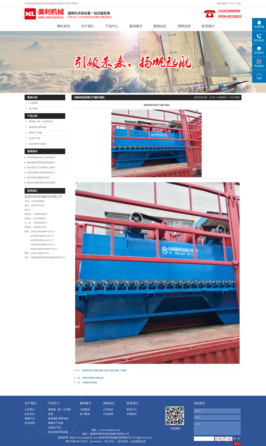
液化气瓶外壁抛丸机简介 (39, 177)
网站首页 (63, 26)
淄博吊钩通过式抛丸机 (93, 378)
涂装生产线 (34, 138)
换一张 (236, 438)
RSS (231, 3)
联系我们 (208, 26)
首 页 (212, 97)
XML (238, 3)
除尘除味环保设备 (37, 144)
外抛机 (123, 370)
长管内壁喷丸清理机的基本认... (42, 172)
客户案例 (33, 108)
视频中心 (30, 418)
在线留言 (132, 413)
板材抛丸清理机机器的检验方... (42, 162)
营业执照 (30, 422)
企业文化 (30, 413)
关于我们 (87, 26)
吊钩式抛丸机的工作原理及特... (42, 157)
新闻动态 (159, 26)
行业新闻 (108, 413)
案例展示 (135, 26)
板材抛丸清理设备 (37, 127)
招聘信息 (184, 26)
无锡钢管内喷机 (89, 382)
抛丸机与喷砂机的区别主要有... (42, 182)
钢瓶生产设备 (35, 132)
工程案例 (33, 103)
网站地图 (222, 3)
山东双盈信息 (138, 441)
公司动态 (108, 409)
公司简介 (30, 409)
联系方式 (132, 409)
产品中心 (111, 26)
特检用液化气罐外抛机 (93, 370)
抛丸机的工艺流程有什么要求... (42, 167)
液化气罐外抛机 (111, 370)
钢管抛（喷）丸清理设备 (41, 121)
